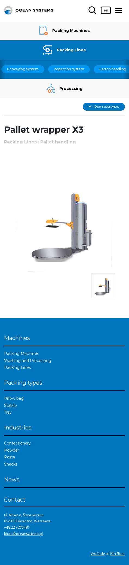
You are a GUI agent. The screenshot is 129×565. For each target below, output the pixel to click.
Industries (17, 427)
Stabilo (10, 405)
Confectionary (17, 443)
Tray (8, 412)
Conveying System (23, 69)
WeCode (98, 553)
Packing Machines (64, 30)
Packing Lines (64, 50)
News (11, 479)
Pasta (9, 457)
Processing (65, 88)
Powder (11, 450)
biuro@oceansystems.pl (23, 533)
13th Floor (117, 553)
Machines (17, 338)
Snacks (10, 464)
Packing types (23, 382)
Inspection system (69, 69)
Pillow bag (14, 398)
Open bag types (103, 106)
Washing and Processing (27, 360)
